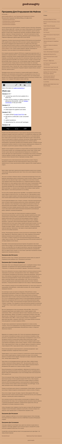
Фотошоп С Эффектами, (49, 60)
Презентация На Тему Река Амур (51, 69)
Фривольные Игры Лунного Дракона (34, 435)
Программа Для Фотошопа (9, 19)
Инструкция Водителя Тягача (50, 19)
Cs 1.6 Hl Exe (46, 81)
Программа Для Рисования (9, 22)
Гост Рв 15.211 (46, 32)
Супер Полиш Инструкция (49, 25)
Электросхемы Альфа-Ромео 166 (51, 67)
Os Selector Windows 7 (48, 49)
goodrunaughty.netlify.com (7, 16)
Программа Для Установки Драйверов (11, 21)
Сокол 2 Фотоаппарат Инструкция (51, 51)
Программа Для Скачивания (9, 24)
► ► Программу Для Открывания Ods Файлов (24, 16)
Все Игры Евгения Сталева (49, 38)
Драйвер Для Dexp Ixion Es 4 (50, 54)
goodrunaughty (30, 4)
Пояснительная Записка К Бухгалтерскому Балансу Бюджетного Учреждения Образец (51, 78)
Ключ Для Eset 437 (5, 435)
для (12, 369)
